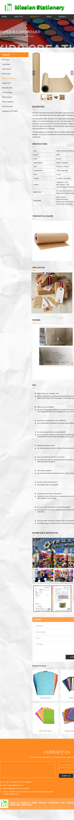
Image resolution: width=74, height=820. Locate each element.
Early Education (7, 106)
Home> (11, 36)
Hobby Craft (6, 83)
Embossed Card (45, 698)
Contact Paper (7, 92)
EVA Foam (5, 60)
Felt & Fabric (6, 74)
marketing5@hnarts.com (15, 785)
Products (34, 17)
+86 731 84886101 (12, 782)
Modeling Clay (7, 88)
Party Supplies (7, 97)
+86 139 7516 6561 (22, 788)
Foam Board (6, 69)
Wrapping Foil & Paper (10, 111)
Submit (66, 776)
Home (4, 17)
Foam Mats (6, 64)
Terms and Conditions (21, 805)
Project (62, 17)
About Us (18, 17)
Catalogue (54, 803)
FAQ (63, 803)
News (49, 17)
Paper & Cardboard (27, 36)
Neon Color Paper (45, 731)
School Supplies (7, 102)
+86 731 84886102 (25, 782)
